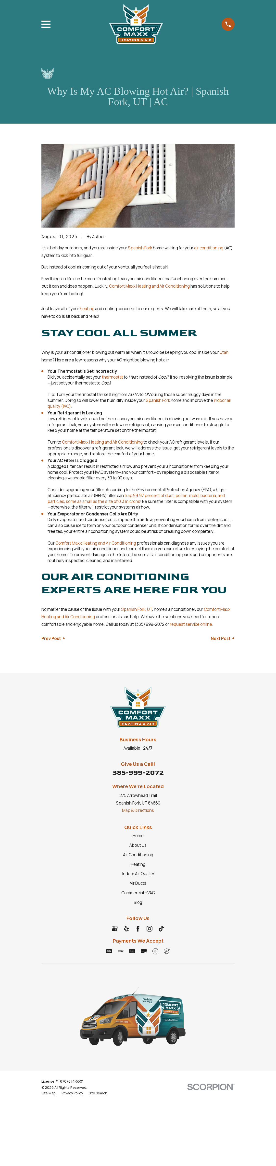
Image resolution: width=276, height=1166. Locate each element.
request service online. (191, 624)
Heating (138, 864)
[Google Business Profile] (115, 929)
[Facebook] (138, 929)
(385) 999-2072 (149, 624)
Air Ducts (138, 883)
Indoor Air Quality (138, 873)
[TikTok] (161, 929)
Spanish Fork (140, 248)
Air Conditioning (138, 855)
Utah (224, 352)
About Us (138, 845)
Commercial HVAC (138, 893)
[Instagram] (149, 929)
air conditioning (208, 248)
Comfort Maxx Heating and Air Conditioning (149, 286)
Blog (138, 902)
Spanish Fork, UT (136, 609)
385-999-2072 (138, 773)
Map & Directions (138, 810)
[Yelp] (126, 929)
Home (138, 835)
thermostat (112, 377)
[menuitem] (48, 1093)
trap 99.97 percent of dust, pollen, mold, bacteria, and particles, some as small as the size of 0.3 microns (136, 498)
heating (87, 308)
